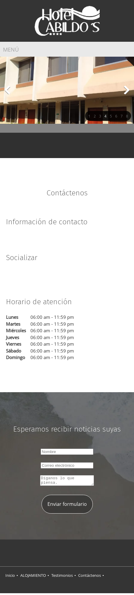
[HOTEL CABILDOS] (67, 21)
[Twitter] (19, 275)
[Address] (58, 144)
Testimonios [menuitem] (62, 577)
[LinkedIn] (28, 275)
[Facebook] (37, 240)
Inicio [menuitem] (10, 577)
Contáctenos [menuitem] (89, 577)
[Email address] (76, 144)
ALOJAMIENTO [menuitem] (33, 577)
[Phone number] (67, 144)
